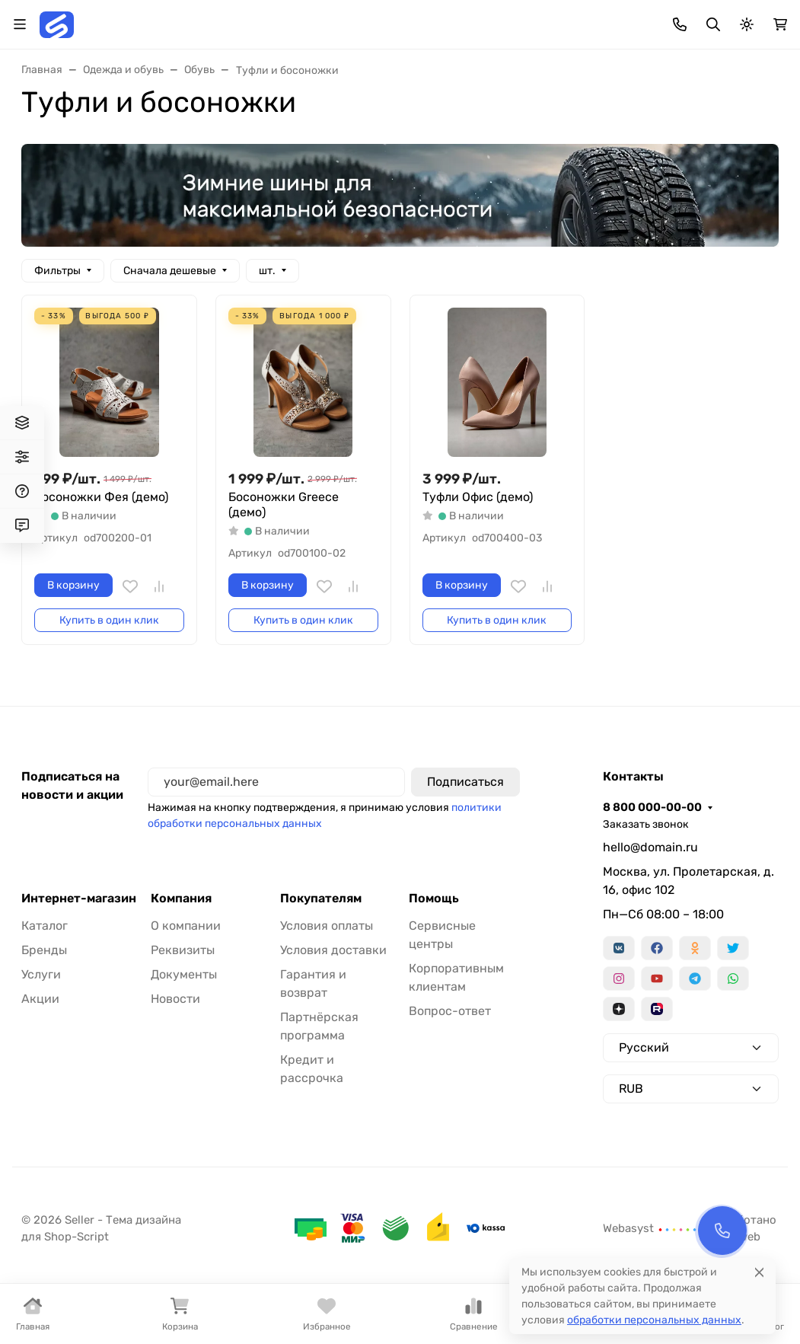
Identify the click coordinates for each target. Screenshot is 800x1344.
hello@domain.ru (650, 847)
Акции (40, 998)
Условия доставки (333, 950)
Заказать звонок (646, 824)
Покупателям (321, 898)
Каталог (44, 925)
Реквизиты (183, 950)
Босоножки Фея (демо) (101, 497)
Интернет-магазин (78, 898)
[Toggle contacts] (679, 24)
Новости (175, 998)
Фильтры (57, 270)
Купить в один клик (109, 620)
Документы (184, 974)
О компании (186, 925)
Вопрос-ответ (450, 1011)
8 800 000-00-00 (652, 807)
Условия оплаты (326, 925)
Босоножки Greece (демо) (283, 504)
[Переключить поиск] (713, 24)
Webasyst (650, 1228)
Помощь (434, 898)
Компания (181, 898)
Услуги (41, 974)
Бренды (44, 950)
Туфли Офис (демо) (477, 497)
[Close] (759, 1270)
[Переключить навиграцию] (19, 24)
